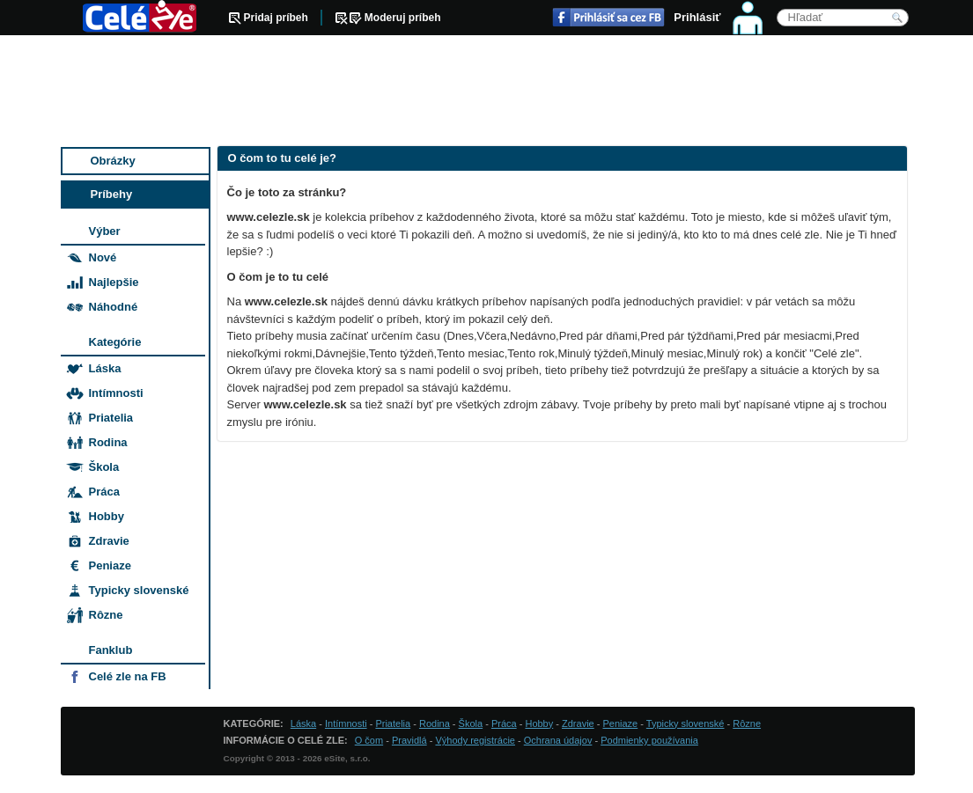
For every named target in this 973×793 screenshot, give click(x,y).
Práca (104, 491)
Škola (104, 467)
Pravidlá (409, 740)
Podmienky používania (649, 740)
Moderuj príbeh (403, 17)
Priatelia (111, 417)
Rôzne (106, 614)
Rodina (108, 442)
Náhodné (113, 306)
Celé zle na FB (127, 676)
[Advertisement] (488, 92)
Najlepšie (114, 282)
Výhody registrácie (475, 740)
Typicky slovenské (139, 590)
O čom (369, 740)
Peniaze (110, 565)
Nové (103, 257)
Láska (105, 368)
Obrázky (113, 160)
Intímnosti (116, 393)
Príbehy (112, 194)
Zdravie (109, 540)
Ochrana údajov (558, 740)
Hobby (106, 516)
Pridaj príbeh (276, 17)
